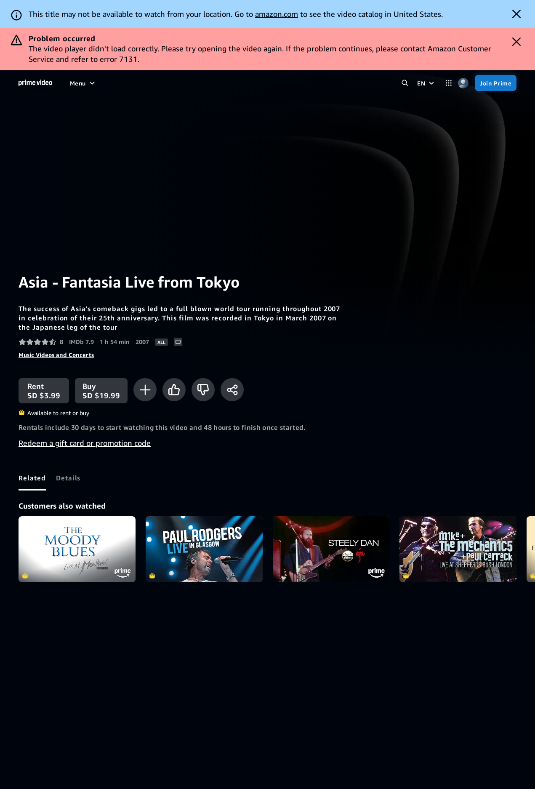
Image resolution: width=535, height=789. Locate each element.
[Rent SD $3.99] (44, 390)
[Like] (174, 389)
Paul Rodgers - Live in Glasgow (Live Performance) (204, 549)
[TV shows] (136, 83)
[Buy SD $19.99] (101, 390)
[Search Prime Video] (404, 83)
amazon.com (276, 14)
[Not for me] (203, 389)
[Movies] (103, 83)
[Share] (232, 389)
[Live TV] (227, 83)
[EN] (426, 83)
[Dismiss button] (516, 14)
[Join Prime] (495, 83)
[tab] (32, 477)
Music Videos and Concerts (56, 354)
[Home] (35, 83)
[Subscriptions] (274, 83)
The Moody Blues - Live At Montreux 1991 (77, 549)
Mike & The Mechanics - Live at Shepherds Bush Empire (457, 549)
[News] (198, 83)
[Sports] (170, 83)
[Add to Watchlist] (145, 389)
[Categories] (448, 83)
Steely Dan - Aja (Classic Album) (331, 549)
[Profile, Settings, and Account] (463, 83)
